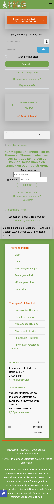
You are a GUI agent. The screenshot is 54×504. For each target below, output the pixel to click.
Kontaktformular (19, 380)
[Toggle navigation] (10, 135)
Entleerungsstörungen (26, 268)
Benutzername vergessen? (27, 79)
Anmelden (27, 64)
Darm (17, 261)
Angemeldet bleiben (28, 57)
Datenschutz (38, 450)
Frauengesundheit (24, 275)
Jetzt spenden (27, 115)
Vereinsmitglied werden (25, 105)
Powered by (19, 220)
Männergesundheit (24, 282)
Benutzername (28, 170)
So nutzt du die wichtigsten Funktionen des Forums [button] (25, 20)
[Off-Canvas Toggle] (50, 4)
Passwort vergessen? (27, 72)
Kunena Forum (33, 220)
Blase (18, 255)
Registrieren (27, 85)
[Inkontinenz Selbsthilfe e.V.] (14, 4)
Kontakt (25, 450)
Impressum (12, 450)
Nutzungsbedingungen (26, 453)
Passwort (14, 179)
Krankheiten (21, 289)
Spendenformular (19, 412)
